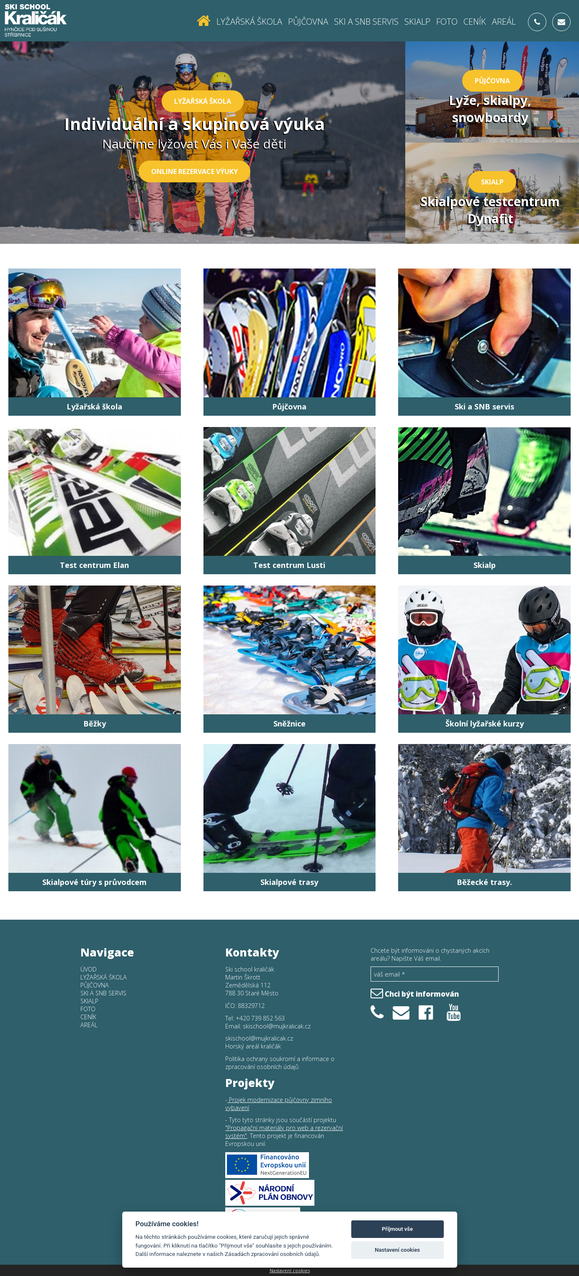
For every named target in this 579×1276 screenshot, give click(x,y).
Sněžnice (289, 724)
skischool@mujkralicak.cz (277, 1026)
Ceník (474, 21)
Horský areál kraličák (253, 1046)
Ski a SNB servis (484, 406)
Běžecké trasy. (484, 882)
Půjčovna (308, 21)
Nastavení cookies (290, 1270)
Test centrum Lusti (289, 565)
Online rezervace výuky (194, 171)
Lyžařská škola (249, 21)
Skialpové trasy (289, 882)
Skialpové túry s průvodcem (94, 882)
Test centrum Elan (94, 565)
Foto (447, 21)
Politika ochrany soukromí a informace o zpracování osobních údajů (280, 1063)
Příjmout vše (397, 1229)
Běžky (94, 724)
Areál (504, 21)
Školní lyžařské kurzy (484, 724)
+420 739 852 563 (260, 1018)
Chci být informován (415, 993)
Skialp (417, 21)
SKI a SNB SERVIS (366, 21)
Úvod (88, 969)
